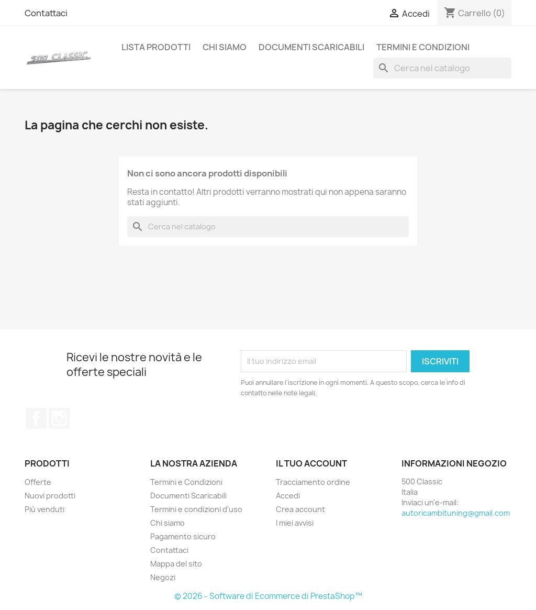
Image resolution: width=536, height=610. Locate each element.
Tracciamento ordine (313, 482)
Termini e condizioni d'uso (196, 509)
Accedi (288, 496)
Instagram (59, 418)
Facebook (36, 418)
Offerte (38, 482)
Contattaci (46, 13)
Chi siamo (225, 47)
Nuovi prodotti (50, 496)
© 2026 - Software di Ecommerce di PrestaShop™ (268, 596)
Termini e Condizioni (423, 47)
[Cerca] (442, 68)
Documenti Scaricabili (311, 47)
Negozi (162, 577)
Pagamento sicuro (183, 536)
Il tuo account (311, 463)
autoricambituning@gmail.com (455, 513)
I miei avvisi (295, 523)
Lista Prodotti (156, 47)
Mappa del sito (176, 564)
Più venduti (44, 509)
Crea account (300, 509)
